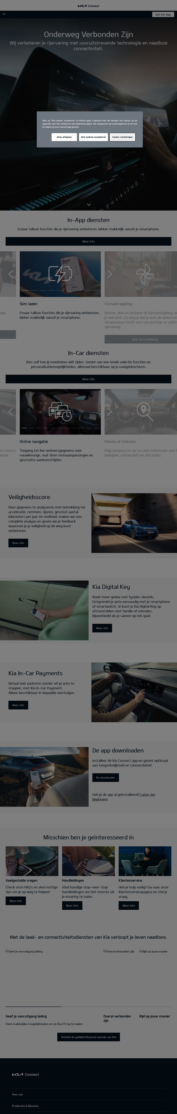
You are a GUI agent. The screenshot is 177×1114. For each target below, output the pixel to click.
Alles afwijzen (64, 137)
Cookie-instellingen (122, 137)
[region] (90, 129)
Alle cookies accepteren (93, 137)
